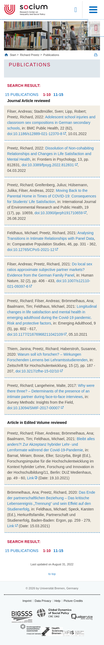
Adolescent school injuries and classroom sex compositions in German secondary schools (51, 122)
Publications (51, 54)
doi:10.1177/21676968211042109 (35, 334)
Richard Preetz (29, 54)
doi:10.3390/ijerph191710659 (59, 213)
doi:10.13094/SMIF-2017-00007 (33, 408)
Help (58, 600)
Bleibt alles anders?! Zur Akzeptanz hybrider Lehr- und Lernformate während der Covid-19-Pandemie (51, 444)
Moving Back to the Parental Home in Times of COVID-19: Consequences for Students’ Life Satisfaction (51, 196)
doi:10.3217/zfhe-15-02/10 (37, 371)
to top (52, 573)
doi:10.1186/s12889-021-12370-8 (34, 134)
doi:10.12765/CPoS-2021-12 (30, 250)
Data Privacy (43, 600)
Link (30, 478)
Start (13, 54)
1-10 (47, 94)
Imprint (27, 600)
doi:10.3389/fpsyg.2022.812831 (48, 165)
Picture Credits (73, 600)
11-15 (58, 94)
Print (95, 54)
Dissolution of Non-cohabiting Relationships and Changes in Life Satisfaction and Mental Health (50, 153)
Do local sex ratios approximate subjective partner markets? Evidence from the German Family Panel (49, 269)
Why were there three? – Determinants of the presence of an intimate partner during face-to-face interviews (50, 391)
